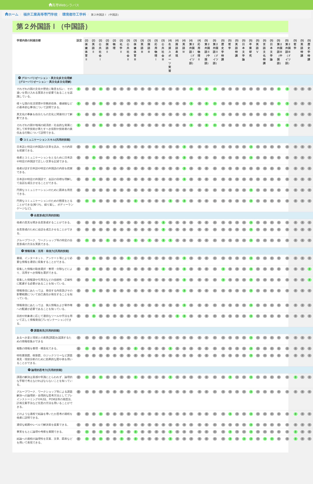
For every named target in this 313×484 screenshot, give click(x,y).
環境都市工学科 (74, 14)
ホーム (11, 14)
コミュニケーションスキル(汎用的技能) (45, 139)
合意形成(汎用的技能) (45, 215)
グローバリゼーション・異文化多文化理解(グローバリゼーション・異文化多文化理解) (45, 79)
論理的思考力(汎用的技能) (45, 369)
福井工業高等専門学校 (40, 14)
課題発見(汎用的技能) (45, 330)
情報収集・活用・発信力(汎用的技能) (45, 251)
